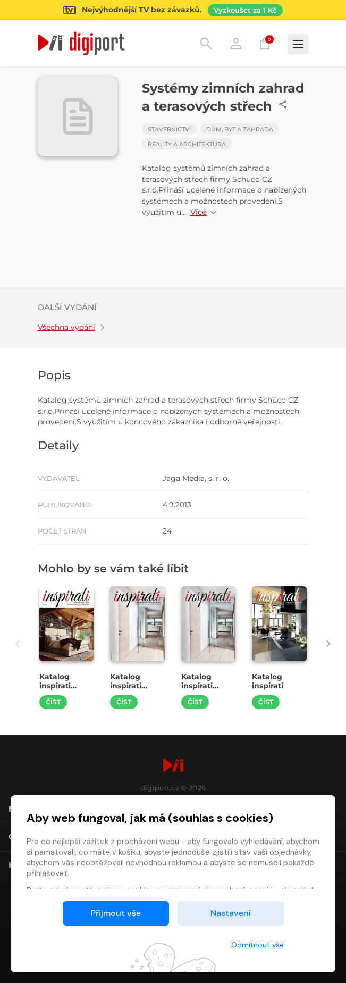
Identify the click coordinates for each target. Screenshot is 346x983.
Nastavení (230, 913)
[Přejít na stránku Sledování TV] (173, 10)
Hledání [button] (206, 44)
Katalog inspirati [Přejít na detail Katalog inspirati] (267, 681)
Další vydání (67, 307)
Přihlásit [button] (236, 44)
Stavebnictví (169, 129)
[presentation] (18, 643)
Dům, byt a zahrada (239, 129)
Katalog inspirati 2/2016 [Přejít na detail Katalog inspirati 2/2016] (197, 686)
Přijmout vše (116, 913)
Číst (53, 702)
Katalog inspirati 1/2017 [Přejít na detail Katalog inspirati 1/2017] (55, 686)
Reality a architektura (187, 144)
